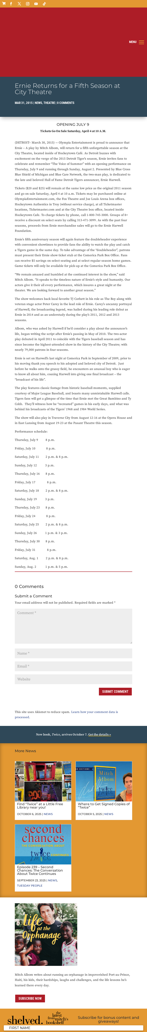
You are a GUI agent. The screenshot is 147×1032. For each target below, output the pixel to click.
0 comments (65, 49)
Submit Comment (115, 638)
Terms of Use (83, 1021)
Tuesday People (29, 831)
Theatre (49, 49)
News (38, 49)
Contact (98, 1021)
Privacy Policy (64, 1021)
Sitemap (120, 1021)
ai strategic (34, 1026)
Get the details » (99, 681)
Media (109, 1021)
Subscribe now (30, 944)
